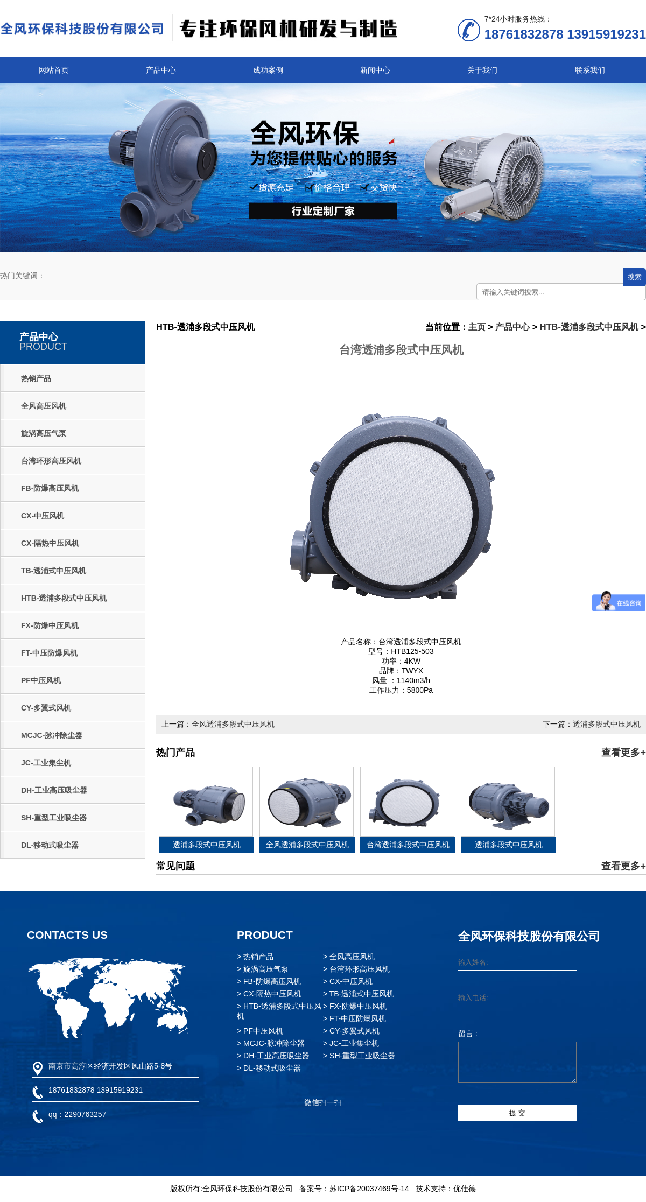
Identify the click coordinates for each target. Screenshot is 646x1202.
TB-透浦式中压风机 (53, 570)
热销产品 (36, 378)
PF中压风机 (41, 680)
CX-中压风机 (42, 515)
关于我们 (482, 70)
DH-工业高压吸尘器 (54, 790)
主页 (477, 327)
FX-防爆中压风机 (50, 625)
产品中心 (161, 70)
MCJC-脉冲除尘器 (51, 735)
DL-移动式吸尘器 (50, 845)
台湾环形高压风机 (51, 460)
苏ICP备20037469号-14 (369, 1188)
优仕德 (464, 1188)
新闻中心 (375, 70)
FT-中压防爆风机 (49, 653)
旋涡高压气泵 (43, 433)
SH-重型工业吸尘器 (54, 817)
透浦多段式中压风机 (607, 724)
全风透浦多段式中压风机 (233, 724)
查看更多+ (623, 752)
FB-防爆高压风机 (50, 488)
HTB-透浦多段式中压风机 (64, 598)
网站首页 (54, 70)
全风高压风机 (43, 406)
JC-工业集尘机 (46, 762)
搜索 (635, 277)
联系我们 (590, 70)
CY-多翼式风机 (46, 708)
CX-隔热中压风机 (50, 543)
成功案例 (268, 70)
